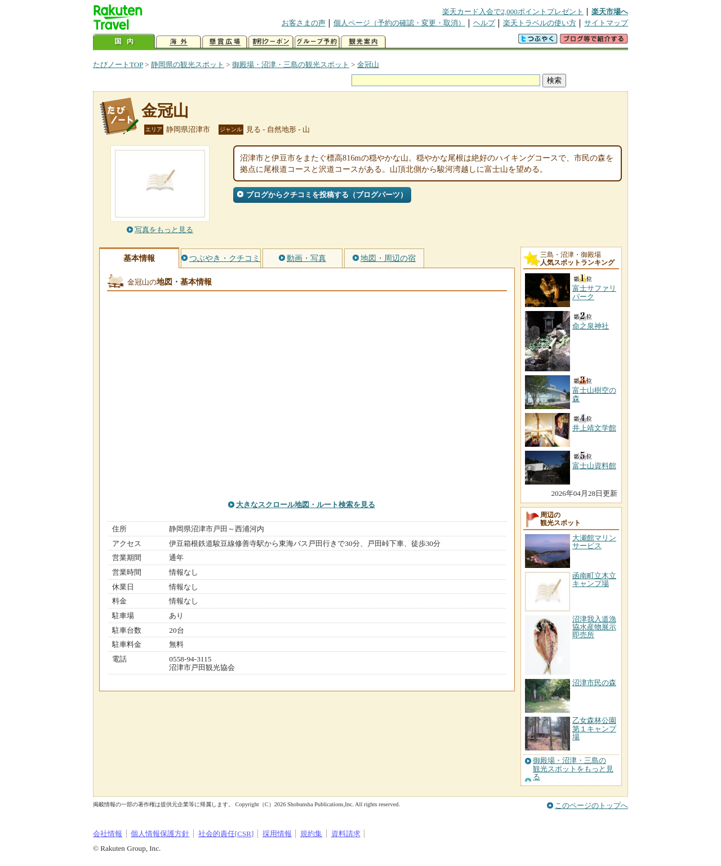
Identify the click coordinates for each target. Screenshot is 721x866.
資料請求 (345, 833)
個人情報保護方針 (160, 833)
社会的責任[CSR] (226, 833)
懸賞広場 (224, 42)
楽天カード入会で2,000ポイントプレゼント (513, 11)
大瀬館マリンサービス (594, 542)
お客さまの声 (304, 23)
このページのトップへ (591, 805)
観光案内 (363, 42)
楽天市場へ (609, 11)
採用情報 (277, 833)
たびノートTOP (118, 64)
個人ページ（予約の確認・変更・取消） (399, 23)
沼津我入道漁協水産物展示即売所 (594, 627)
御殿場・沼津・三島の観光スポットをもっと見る (573, 769)
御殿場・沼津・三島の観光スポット (290, 64)
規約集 (311, 833)
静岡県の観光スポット (187, 64)
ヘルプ (484, 23)
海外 (178, 42)
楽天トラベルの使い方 (539, 23)
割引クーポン (270, 42)
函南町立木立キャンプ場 (594, 579)
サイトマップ (606, 23)
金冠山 (368, 64)
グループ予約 (317, 42)
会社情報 (107, 833)
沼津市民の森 (594, 682)
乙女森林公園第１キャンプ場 (594, 728)
